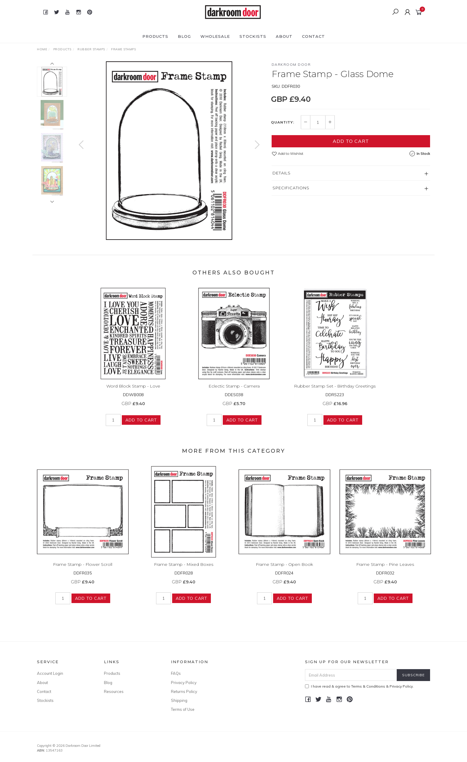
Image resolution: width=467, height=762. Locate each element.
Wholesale (215, 36)
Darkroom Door (291, 64)
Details (282, 173)
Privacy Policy (184, 682)
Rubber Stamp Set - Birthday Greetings (335, 392)
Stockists (252, 36)
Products (155, 36)
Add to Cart (351, 141)
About (284, 36)
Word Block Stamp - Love (133, 392)
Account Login (50, 673)
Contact (313, 36)
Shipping (179, 700)
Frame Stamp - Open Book (284, 571)
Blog (184, 36)
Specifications (291, 187)
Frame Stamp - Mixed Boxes (183, 571)
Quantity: (282, 122)
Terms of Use (182, 709)
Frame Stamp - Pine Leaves (385, 571)
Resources (114, 691)
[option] (169, 150)
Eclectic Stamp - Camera (234, 392)
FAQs (176, 673)
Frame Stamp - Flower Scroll (82, 571)
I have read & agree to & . (359, 686)
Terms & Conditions (368, 686)
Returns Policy (184, 691)
